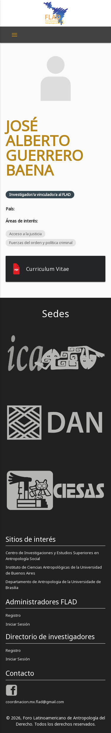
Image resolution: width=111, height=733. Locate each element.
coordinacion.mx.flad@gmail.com (35, 701)
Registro (13, 615)
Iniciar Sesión (18, 624)
